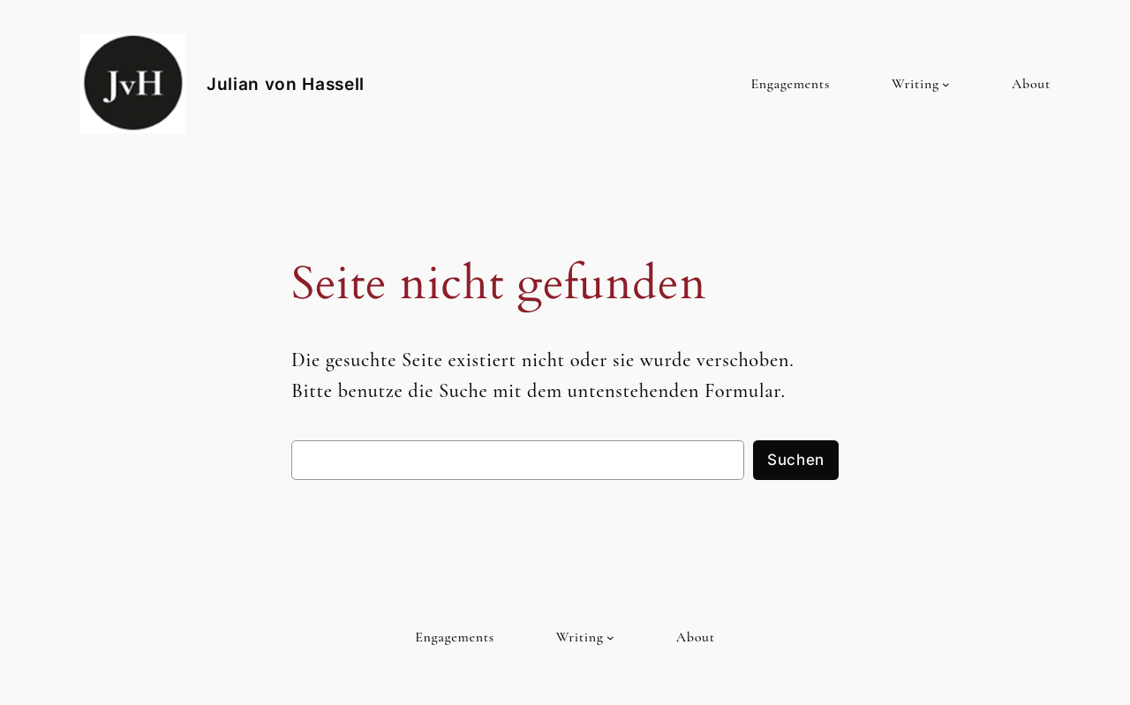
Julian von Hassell (286, 83)
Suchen (796, 460)
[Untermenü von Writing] (946, 84)
